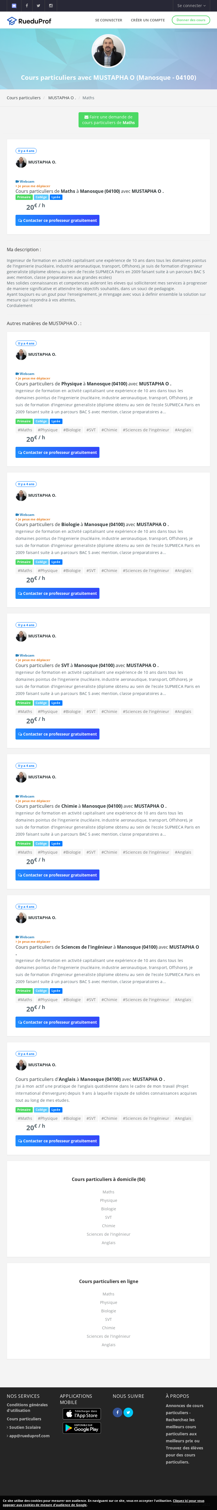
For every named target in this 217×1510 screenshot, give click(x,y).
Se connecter (108, 20)
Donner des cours (191, 19)
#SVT (91, 429)
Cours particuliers (24, 97)
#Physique (48, 429)
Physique (108, 1200)
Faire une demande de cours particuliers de (108, 119)
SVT (108, 1217)
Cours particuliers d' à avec (90, 1079)
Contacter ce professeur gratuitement (57, 220)
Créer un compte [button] (148, 20)
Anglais (109, 1242)
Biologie (108, 1208)
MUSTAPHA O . (61, 97)
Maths (108, 1192)
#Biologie (72, 429)
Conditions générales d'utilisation (27, 1407)
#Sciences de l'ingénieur (146, 429)
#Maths (25, 429)
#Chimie (109, 429)
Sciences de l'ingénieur (109, 1234)
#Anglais (183, 429)
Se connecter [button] (191, 5)
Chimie (108, 1225)
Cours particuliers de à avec (90, 191)
